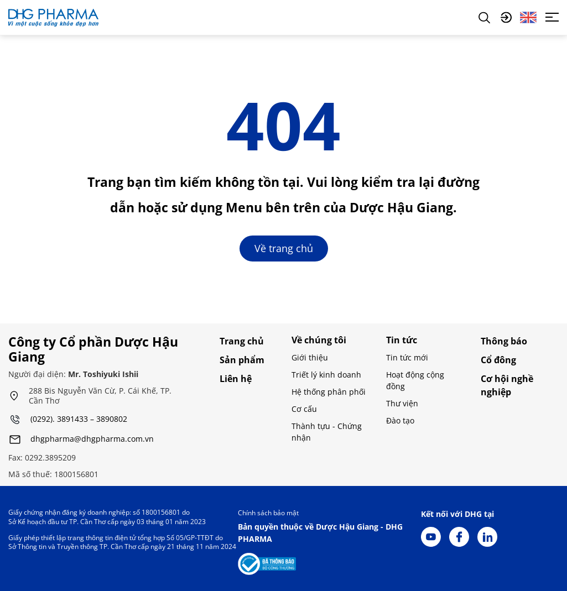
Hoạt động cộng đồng (415, 380)
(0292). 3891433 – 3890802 (78, 419)
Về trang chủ (283, 248)
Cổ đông (498, 360)
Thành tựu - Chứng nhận (327, 432)
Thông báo (504, 341)
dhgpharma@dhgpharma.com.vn (92, 439)
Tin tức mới (407, 357)
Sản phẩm (242, 360)
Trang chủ (242, 341)
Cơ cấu (304, 409)
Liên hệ (236, 379)
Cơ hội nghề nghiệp (507, 385)
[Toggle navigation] (552, 17)
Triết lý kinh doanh (326, 374)
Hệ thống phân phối (329, 391)
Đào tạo (400, 420)
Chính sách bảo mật (268, 512)
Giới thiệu (310, 357)
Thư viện (402, 403)
